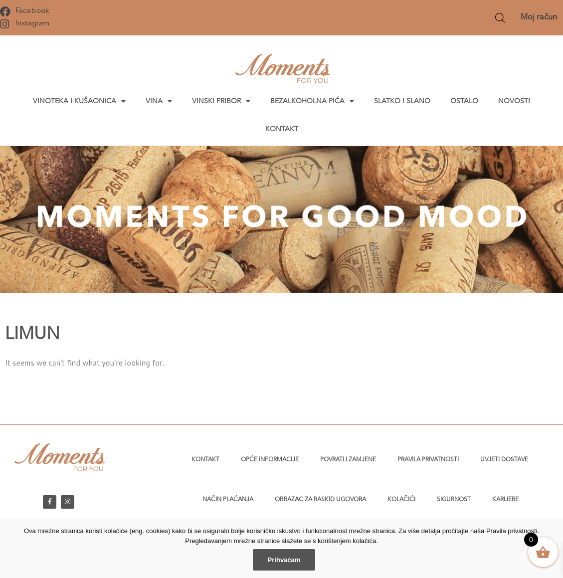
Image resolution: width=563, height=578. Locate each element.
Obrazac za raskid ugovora (320, 500)
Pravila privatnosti (428, 460)
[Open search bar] (500, 17)
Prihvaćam (284, 560)
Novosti (514, 101)
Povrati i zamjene (348, 460)
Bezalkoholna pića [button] (312, 101)
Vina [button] (159, 101)
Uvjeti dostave (504, 460)
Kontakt (281, 129)
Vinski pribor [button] (221, 101)
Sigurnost (454, 500)
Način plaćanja (227, 500)
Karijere (505, 500)
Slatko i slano (402, 101)
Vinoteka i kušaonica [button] (79, 101)
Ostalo (464, 101)
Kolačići (401, 500)
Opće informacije (270, 460)
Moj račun (539, 17)
